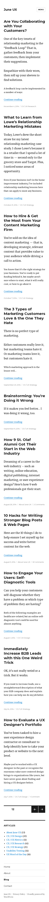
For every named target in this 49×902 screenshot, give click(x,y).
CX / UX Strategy (27, 205)
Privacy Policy (19, 894)
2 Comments (39, 504)
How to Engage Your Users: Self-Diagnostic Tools (23, 577)
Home (7, 867)
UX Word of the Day (16, 854)
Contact (8, 886)
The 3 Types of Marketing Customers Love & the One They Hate (24, 316)
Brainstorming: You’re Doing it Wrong (24, 398)
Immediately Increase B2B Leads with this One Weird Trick (23, 656)
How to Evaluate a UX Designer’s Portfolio (24, 722)
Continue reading (13, 99)
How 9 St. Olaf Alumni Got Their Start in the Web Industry (20, 446)
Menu (41, 9)
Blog (6, 879)
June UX (10, 9)
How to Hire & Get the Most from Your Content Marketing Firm (22, 223)
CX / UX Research (28, 106)
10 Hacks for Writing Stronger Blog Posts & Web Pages (23, 520)
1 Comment (35, 797)
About (7, 873)
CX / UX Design (23, 638)
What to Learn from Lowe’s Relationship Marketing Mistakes (23, 122)
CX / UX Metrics (14, 839)
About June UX (25, 504)
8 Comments (38, 562)
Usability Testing (15, 850)
